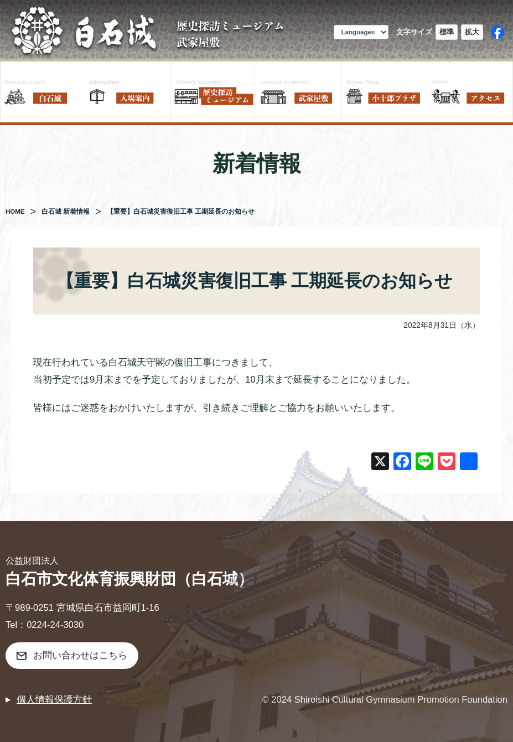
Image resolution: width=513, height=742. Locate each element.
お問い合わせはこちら (80, 655)
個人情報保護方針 (54, 699)
